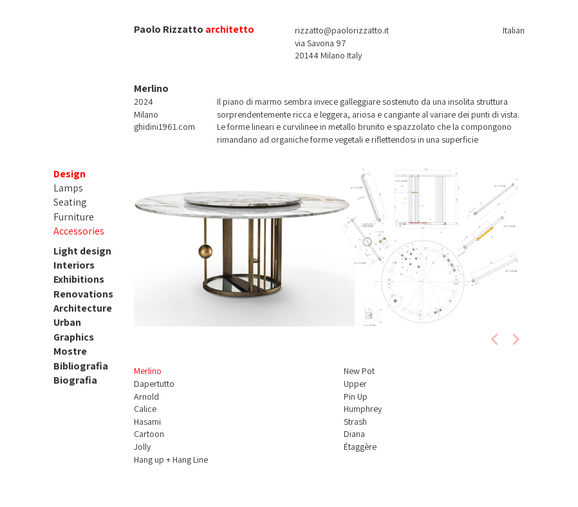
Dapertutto (154, 383)
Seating (70, 202)
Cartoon (149, 434)
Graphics (73, 337)
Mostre (70, 351)
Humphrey (363, 408)
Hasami (147, 421)
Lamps (68, 188)
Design (69, 174)
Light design (82, 251)
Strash (355, 421)
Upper (355, 383)
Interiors (74, 265)
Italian (514, 30)
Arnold (146, 396)
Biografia (75, 380)
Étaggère (360, 446)
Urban (67, 322)
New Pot (359, 371)
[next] (515, 339)
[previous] (495, 339)
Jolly (142, 446)
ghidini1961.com (164, 126)
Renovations (83, 294)
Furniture (73, 217)
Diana (354, 434)
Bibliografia (80, 366)
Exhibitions (78, 279)
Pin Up (356, 396)
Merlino (148, 371)
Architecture (82, 308)
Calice (145, 408)
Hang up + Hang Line (171, 459)
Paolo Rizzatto (168, 29)
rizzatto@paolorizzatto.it (342, 30)
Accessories (78, 231)
